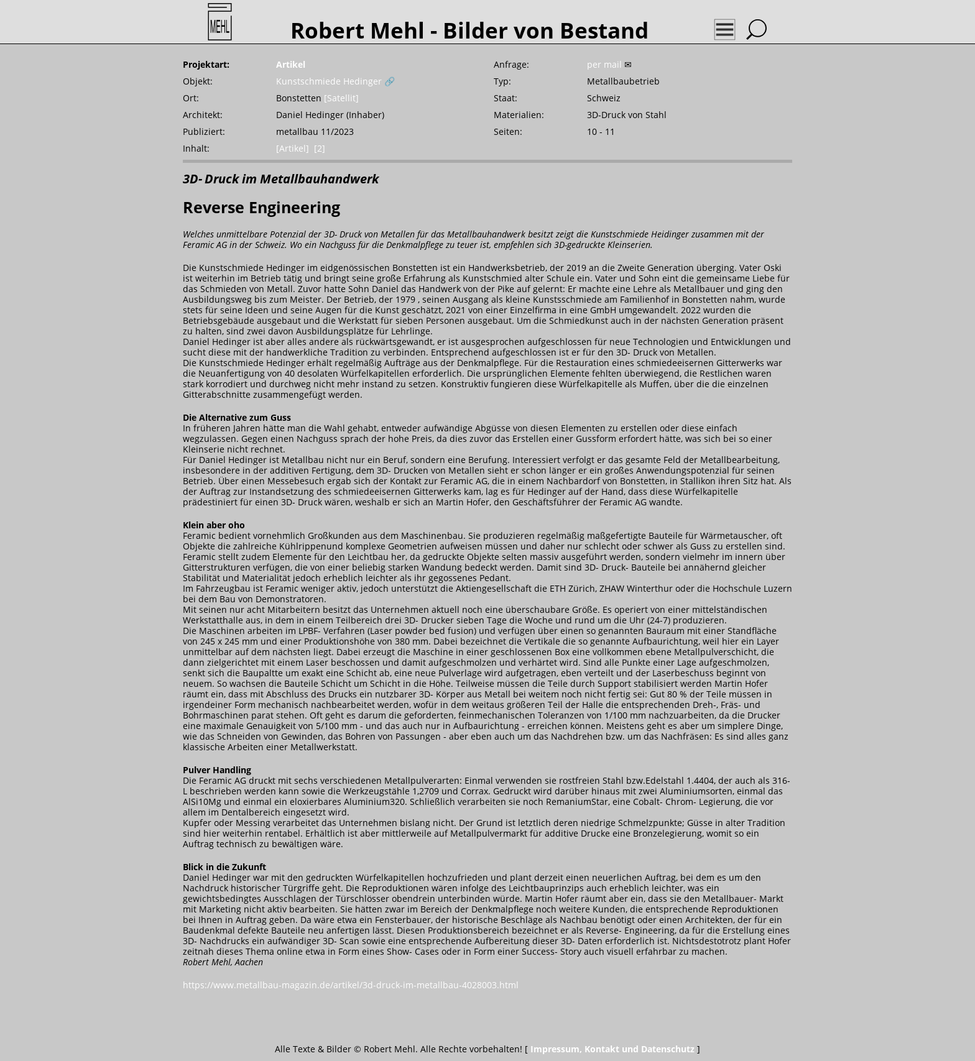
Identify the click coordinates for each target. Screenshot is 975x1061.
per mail (604, 64)
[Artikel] (292, 148)
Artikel (290, 64)
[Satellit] (341, 98)
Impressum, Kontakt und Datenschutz (612, 1049)
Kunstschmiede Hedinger (329, 81)
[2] (319, 148)
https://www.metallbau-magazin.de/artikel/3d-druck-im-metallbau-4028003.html (351, 985)
